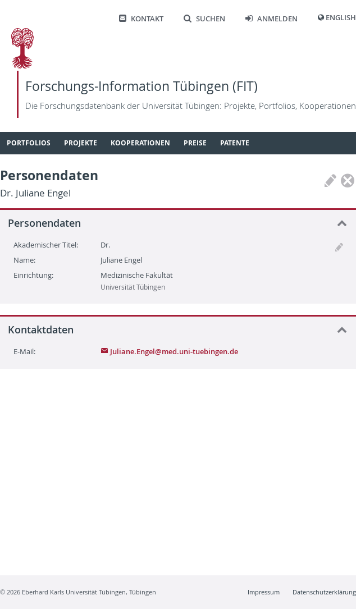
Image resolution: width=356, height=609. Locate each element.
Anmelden (271, 19)
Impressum (264, 592)
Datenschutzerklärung (324, 592)
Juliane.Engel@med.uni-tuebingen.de (169, 351)
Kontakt (141, 19)
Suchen (204, 19)
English (341, 17)
